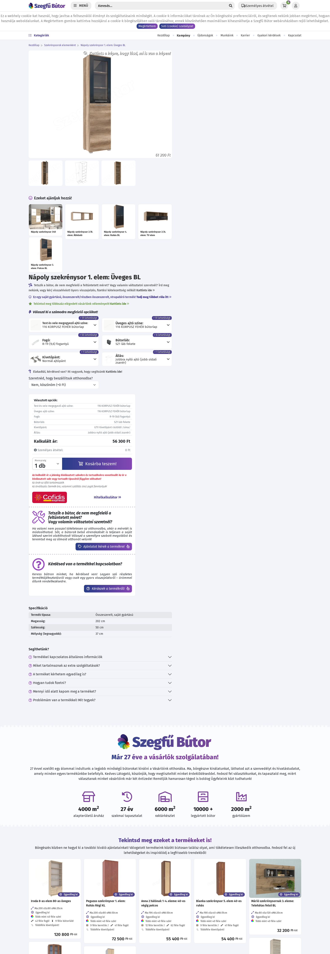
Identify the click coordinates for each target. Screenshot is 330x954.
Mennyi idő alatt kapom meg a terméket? (200, 475)
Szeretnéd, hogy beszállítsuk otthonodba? (198, 162)
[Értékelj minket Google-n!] (199, 863)
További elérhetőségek (49, 898)
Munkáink (227, 35)
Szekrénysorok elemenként (60, 45)
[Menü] (81, 5)
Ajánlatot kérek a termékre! (235, 330)
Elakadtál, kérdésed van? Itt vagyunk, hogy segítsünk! (213, 155)
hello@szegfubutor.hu (51, 887)
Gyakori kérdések (269, 35)
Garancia (104, 921)
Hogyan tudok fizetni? (185, 466)
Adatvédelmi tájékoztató (116, 862)
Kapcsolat (294, 35)
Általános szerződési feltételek (120, 870)
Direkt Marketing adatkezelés (119, 904)
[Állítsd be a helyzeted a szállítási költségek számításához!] (257, 5)
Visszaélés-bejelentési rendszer (121, 895)
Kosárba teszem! (231, 247)
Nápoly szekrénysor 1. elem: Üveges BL (103, 45)
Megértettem (147, 26)
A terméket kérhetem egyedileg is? (195, 458)
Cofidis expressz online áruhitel (121, 929)
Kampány (183, 35)
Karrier (245, 35)
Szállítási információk (114, 912)
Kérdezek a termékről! (239, 372)
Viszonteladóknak (110, 887)
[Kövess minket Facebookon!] (171, 863)
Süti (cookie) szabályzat (177, 26)
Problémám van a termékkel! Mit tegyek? (199, 484)
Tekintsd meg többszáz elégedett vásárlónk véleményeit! (216, 86)
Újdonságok (205, 35)
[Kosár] (284, 5)
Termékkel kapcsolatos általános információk (203, 441)
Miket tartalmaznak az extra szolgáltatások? (201, 449)
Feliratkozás (251, 882)
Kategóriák (39, 35)
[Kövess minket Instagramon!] (185, 863)
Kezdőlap (163, 35)
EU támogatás (108, 937)
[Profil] (295, 5)
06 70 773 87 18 (45, 870)
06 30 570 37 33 (46, 879)
